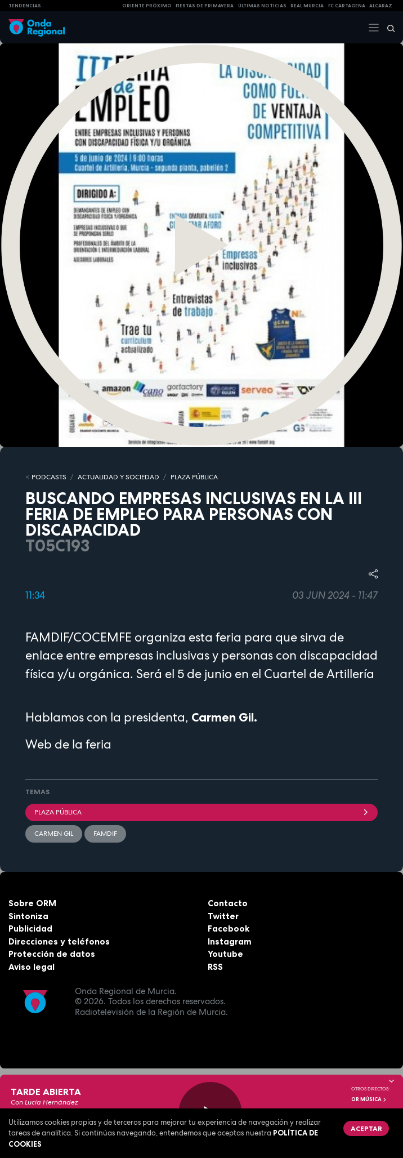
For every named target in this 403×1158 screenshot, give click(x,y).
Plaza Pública (201, 812)
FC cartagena (346, 5)
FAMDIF (105, 833)
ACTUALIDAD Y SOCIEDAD (118, 477)
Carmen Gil (53, 833)
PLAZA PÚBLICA (194, 477)
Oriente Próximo (147, 5)
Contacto (228, 903)
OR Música (369, 1099)
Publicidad (30, 928)
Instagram (230, 941)
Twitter (223, 916)
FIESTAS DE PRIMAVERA (205, 5)
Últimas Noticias (262, 5)
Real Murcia (307, 5)
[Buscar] (387, 28)
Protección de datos (51, 953)
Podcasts (49, 477)
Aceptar (366, 1128)
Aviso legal (31, 966)
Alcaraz (380, 5)
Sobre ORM (32, 903)
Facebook (228, 928)
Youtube (225, 953)
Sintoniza (28, 916)
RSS (215, 966)
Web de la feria (68, 744)
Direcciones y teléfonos (59, 941)
